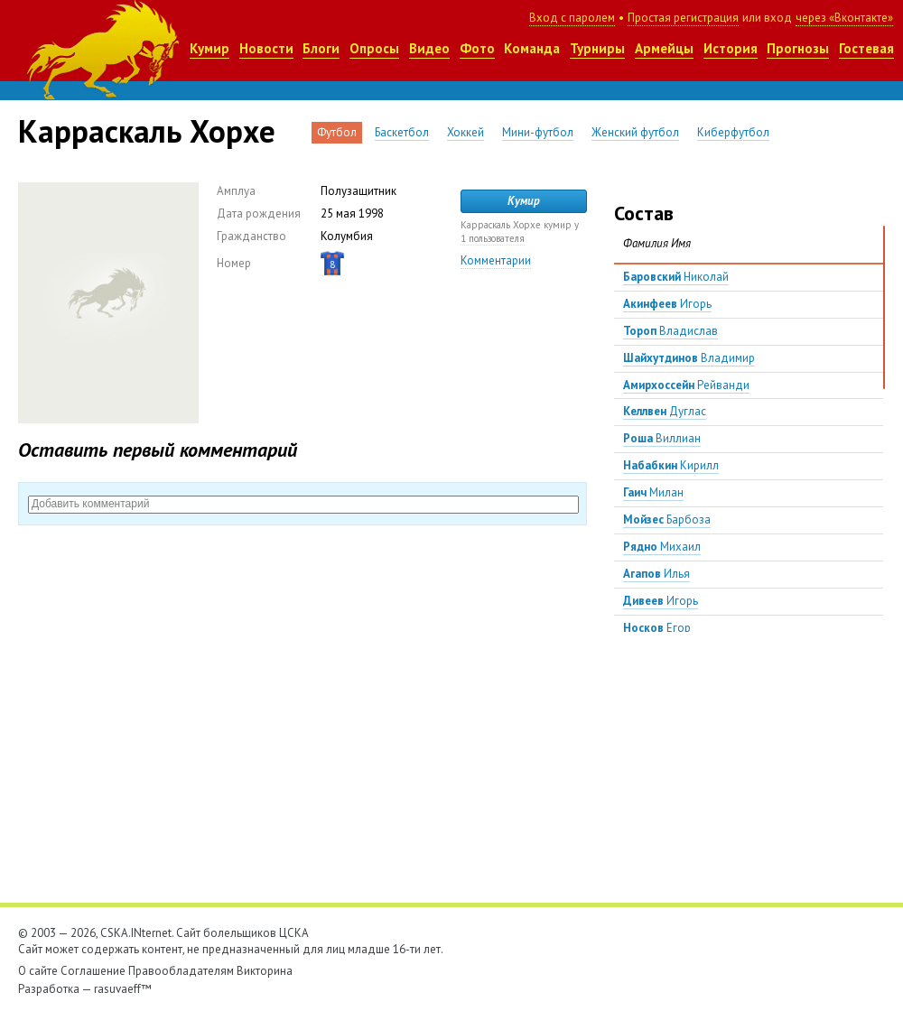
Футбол (337, 132)
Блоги (321, 48)
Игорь (667, 303)
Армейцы (664, 48)
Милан (653, 492)
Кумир (209, 48)
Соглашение (93, 971)
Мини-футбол (537, 132)
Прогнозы (798, 48)
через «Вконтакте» (844, 17)
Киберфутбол (733, 132)
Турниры (597, 48)
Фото (477, 48)
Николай (676, 276)
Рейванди (686, 385)
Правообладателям (181, 971)
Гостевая (866, 48)
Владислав (670, 331)
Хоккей (465, 132)
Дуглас (664, 411)
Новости (266, 48)
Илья (656, 573)
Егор (657, 627)
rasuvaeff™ (123, 989)
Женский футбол (635, 132)
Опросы (374, 48)
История (730, 48)
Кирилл (671, 465)
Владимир (689, 358)
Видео (429, 48)
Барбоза (667, 519)
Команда (532, 48)
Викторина (265, 971)
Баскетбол (402, 132)
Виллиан (662, 438)
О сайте (38, 971)
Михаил (662, 546)
